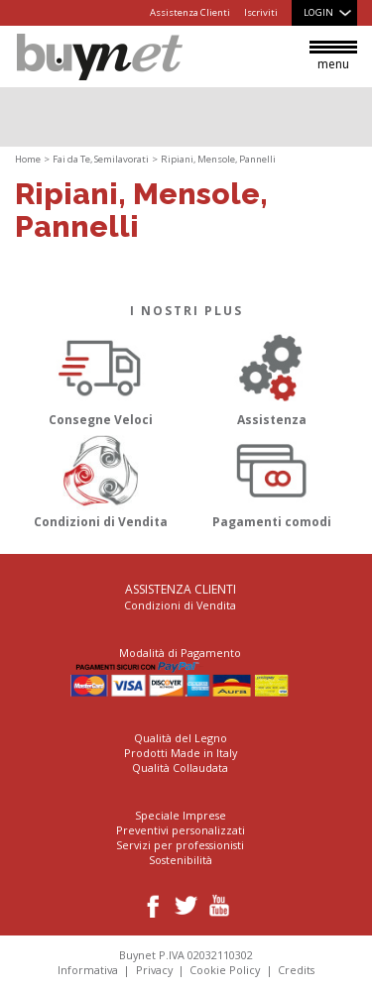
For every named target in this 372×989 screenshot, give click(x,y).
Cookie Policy (224, 969)
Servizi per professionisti (180, 844)
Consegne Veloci (100, 376)
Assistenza (272, 376)
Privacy (154, 969)
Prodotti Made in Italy (180, 752)
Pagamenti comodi (272, 479)
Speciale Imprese (180, 815)
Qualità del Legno (180, 737)
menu (333, 56)
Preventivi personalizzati (180, 830)
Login (318, 12)
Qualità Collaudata (180, 767)
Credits (296, 969)
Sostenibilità (180, 859)
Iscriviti (261, 12)
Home (28, 159)
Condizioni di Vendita (100, 479)
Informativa (88, 969)
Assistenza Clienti (190, 12)
